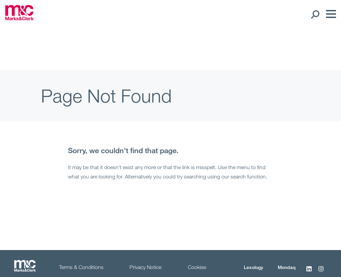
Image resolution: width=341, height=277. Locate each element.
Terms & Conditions (81, 267)
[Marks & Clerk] (19, 18)
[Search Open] (315, 14)
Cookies (197, 267)
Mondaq (287, 267)
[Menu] (329, 14)
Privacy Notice (146, 267)
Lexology (253, 267)
